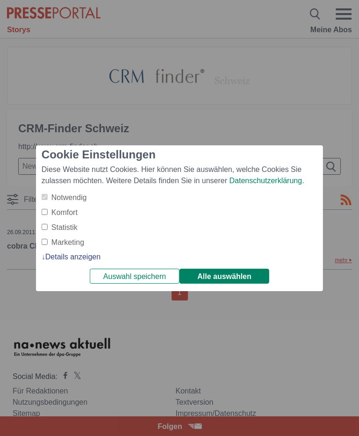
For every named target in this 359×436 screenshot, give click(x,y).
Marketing (67, 242)
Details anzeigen (73, 257)
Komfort (64, 212)
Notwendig (69, 197)
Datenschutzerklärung (265, 181)
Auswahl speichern (134, 276)
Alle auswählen (224, 276)
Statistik (64, 227)
